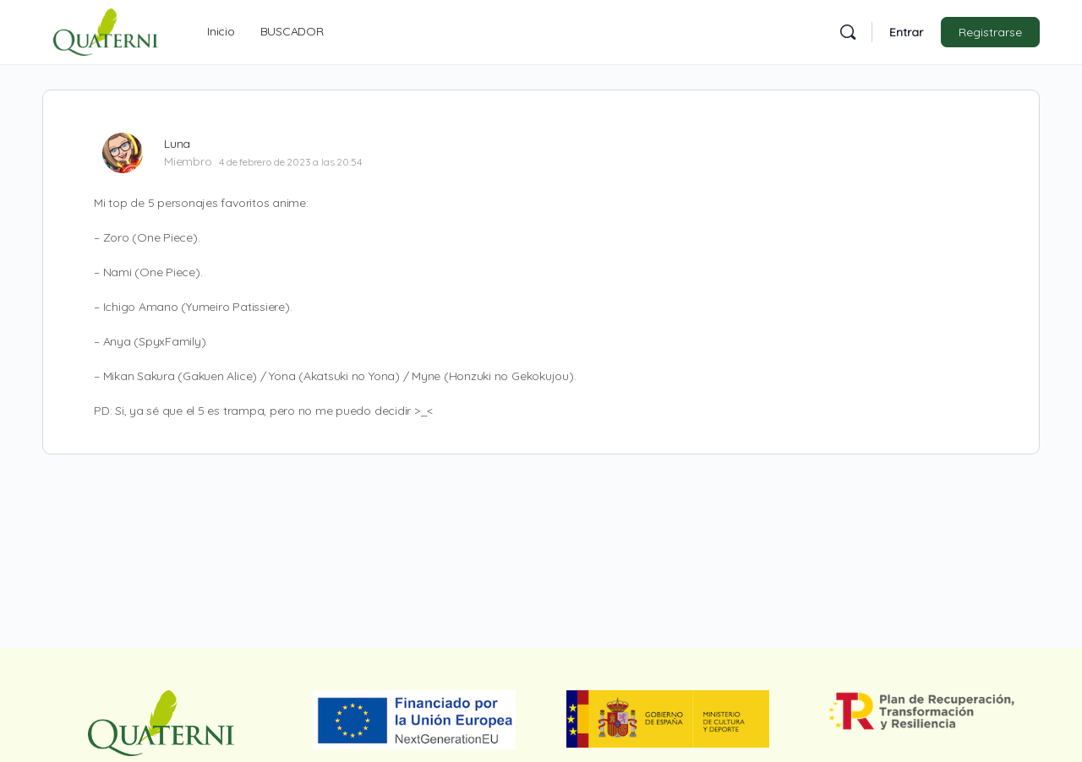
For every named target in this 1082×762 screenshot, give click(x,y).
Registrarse (990, 32)
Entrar (906, 32)
